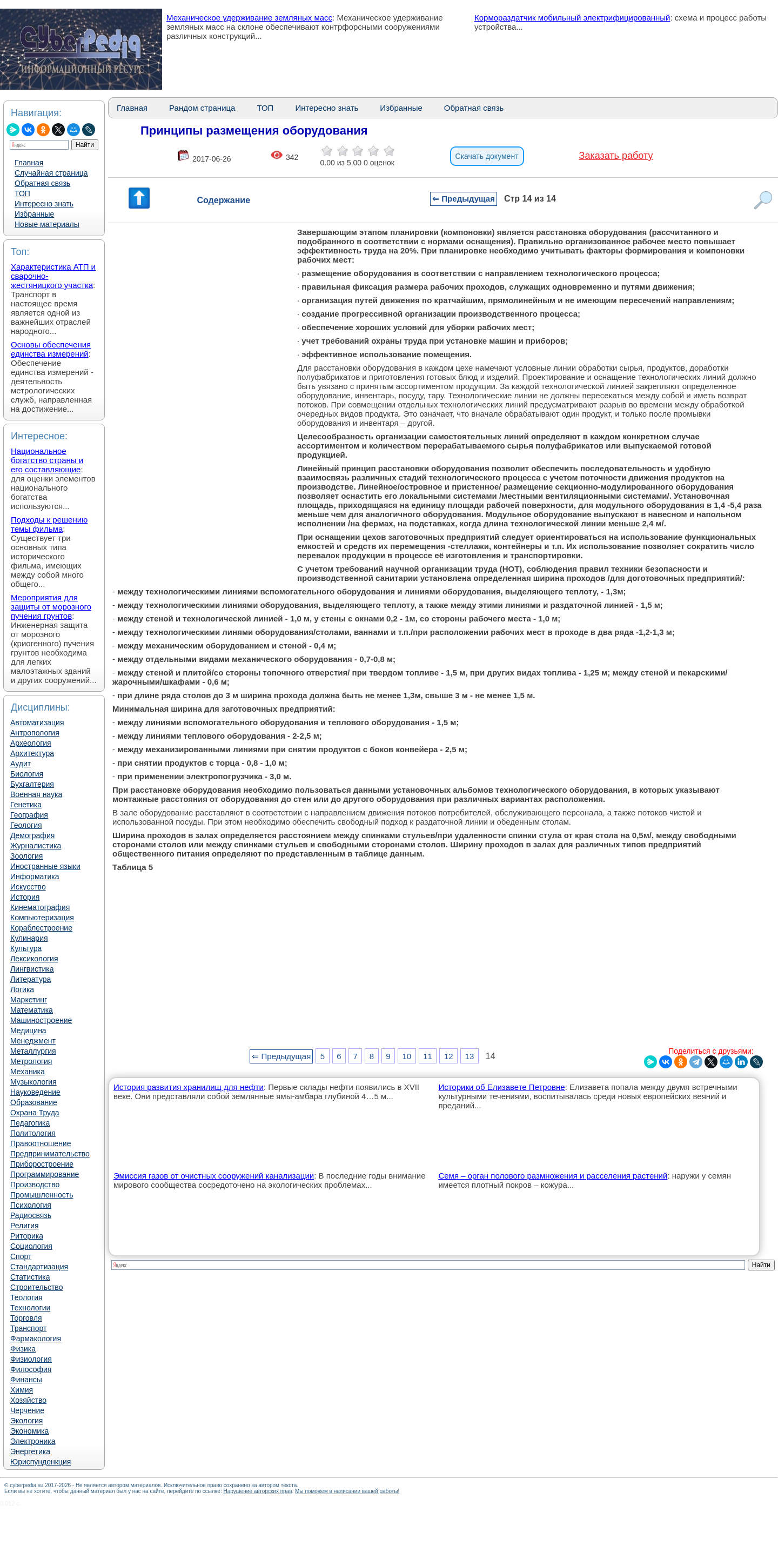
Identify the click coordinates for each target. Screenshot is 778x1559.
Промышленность (41, 1194)
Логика (22, 989)
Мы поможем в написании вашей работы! (347, 1491)
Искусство (28, 886)
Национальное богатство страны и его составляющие (47, 460)
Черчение (27, 1410)
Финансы (26, 1379)
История (24, 897)
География (29, 815)
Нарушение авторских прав (257, 1491)
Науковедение (35, 1092)
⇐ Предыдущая (463, 198)
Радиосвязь (30, 1215)
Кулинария (29, 938)
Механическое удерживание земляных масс (249, 17)
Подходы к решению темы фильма (49, 524)
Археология (30, 743)
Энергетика (30, 1451)
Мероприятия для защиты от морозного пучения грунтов (51, 606)
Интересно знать (44, 203)
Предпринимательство (50, 1153)
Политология (33, 1133)
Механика (27, 1071)
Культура (26, 948)
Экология (26, 1420)
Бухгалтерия (32, 784)
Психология (30, 1205)
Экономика (29, 1431)
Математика (31, 1010)
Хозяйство (28, 1400)
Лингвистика (32, 969)
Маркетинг (28, 999)
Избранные (34, 214)
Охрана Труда (34, 1112)
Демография (32, 835)
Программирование (44, 1174)
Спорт (20, 1256)
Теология (26, 1297)
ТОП (22, 193)
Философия (30, 1369)
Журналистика (35, 845)
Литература (30, 979)
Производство (34, 1184)
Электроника (33, 1441)
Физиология (31, 1359)
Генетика (26, 804)
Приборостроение (41, 1164)
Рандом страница (202, 107)
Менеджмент (33, 1040)
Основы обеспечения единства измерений (51, 349)
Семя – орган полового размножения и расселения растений (552, 1175)
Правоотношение (40, 1143)
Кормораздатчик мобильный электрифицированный (572, 17)
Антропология (34, 732)
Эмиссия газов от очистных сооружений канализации (213, 1175)
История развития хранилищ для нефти (188, 1087)
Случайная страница (51, 173)
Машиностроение (41, 1020)
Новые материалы (47, 224)
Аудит (20, 763)
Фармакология (35, 1338)
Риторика (26, 1236)
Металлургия (33, 1051)
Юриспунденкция (40, 1461)
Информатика (34, 876)
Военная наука (36, 794)
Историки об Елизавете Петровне (501, 1087)
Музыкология (33, 1082)
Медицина (28, 1030)
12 (448, 1056)
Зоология (26, 856)
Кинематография (40, 907)
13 (469, 1056)
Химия (21, 1390)
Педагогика (30, 1123)
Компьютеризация (42, 917)
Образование (33, 1102)
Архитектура (32, 753)
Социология (31, 1246)
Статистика (30, 1277)
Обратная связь (42, 183)
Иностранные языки (45, 866)
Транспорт (28, 1328)
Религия (24, 1225)
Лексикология (34, 958)
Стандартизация (39, 1266)
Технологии (30, 1307)
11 (427, 1056)
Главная (29, 162)
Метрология (31, 1061)
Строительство (36, 1287)
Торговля (26, 1318)
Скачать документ (487, 156)
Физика (23, 1348)
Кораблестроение (41, 928)
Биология (26, 774)
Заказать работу (616, 155)
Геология (26, 825)
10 (407, 1056)
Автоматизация (37, 722)
